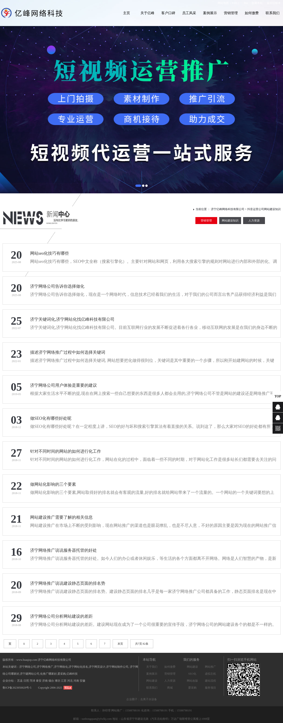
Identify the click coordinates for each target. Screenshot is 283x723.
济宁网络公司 (27, 666)
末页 (120, 643)
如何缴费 (252, 13)
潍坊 (58, 680)
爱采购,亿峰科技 (67, 673)
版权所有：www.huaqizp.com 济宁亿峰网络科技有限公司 (37, 659)
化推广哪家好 (48, 673)
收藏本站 (257, 3)
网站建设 (151, 680)
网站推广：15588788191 (126, 710)
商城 (170, 687)
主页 (126, 13)
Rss (246, 3)
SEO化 (192, 673)
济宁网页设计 (97, 666)
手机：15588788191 (180, 710)
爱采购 (192, 687)
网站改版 (192, 680)
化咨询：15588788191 (154, 710)
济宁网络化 (61, 666)
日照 (26, 680)
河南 (76, 680)
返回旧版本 (274, 3)
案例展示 (210, 13)
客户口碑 (168, 13)
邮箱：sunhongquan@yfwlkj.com (92, 718)
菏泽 (33, 680)
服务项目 (210, 687)
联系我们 (273, 13)
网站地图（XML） (229, 3)
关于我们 (151, 666)
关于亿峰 (147, 13)
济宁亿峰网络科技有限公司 (227, 209)
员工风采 (189, 13)
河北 (70, 680)
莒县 (20, 680)
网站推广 (210, 666)
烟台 (51, 680)
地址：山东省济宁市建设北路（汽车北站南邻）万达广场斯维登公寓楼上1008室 (161, 718)
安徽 (82, 680)
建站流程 (210, 680)
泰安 (39, 680)
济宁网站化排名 (78, 666)
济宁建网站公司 (29, 673)
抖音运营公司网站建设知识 (264, 209)
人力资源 (254, 220)
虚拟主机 (210, 673)
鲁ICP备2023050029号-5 (17, 687)
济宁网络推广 (45, 666)
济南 (45, 680)
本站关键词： (11, 666)
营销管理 (231, 13)
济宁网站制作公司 (117, 666)
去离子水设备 (148, 699)
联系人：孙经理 (101, 710)
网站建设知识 (230, 220)
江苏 (64, 680)
